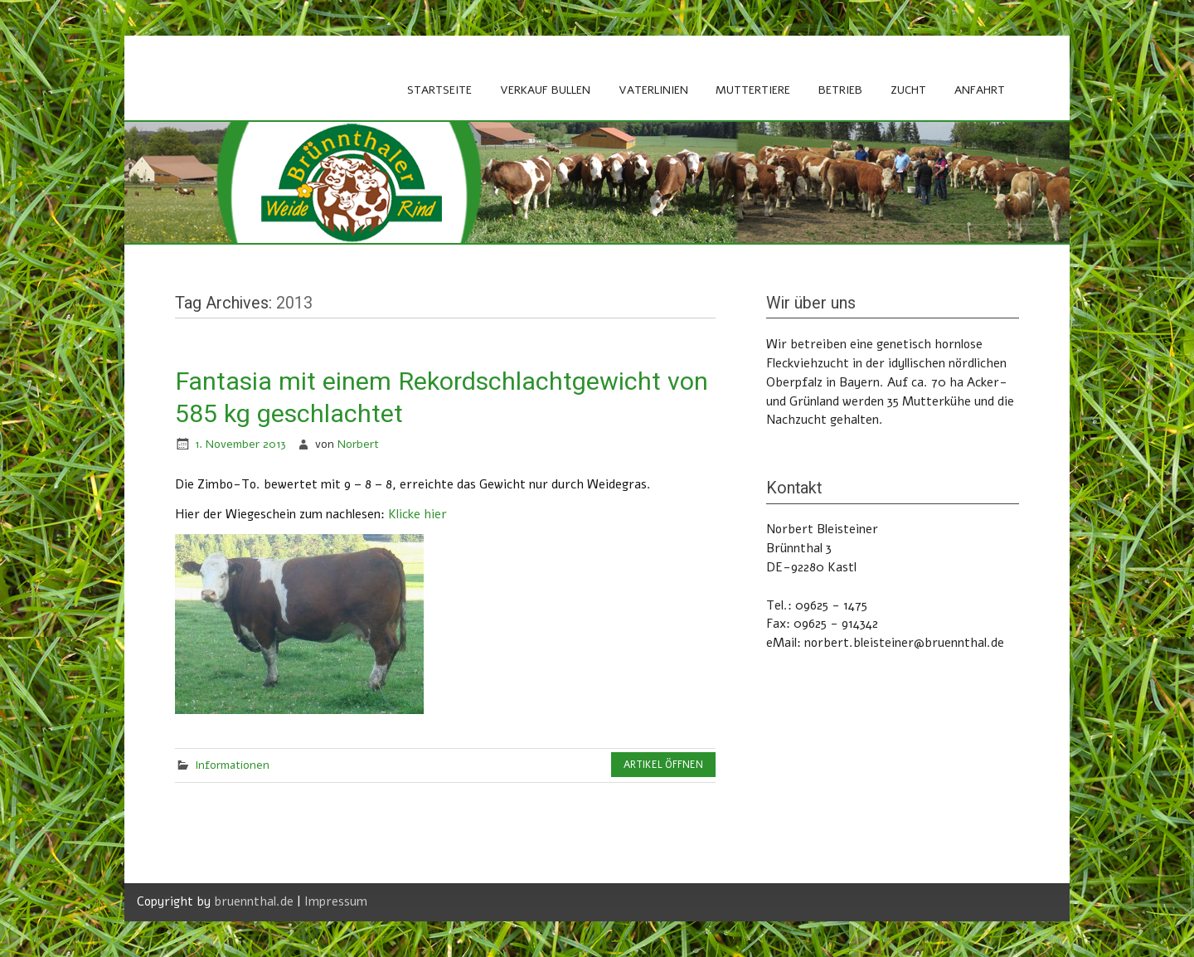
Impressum (335, 901)
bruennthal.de (254, 901)
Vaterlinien (653, 90)
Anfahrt (979, 90)
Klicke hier (417, 514)
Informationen (232, 765)
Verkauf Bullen (545, 90)
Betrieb (840, 90)
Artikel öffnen (663, 764)
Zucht (908, 90)
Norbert (358, 444)
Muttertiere (753, 90)
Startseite (439, 90)
